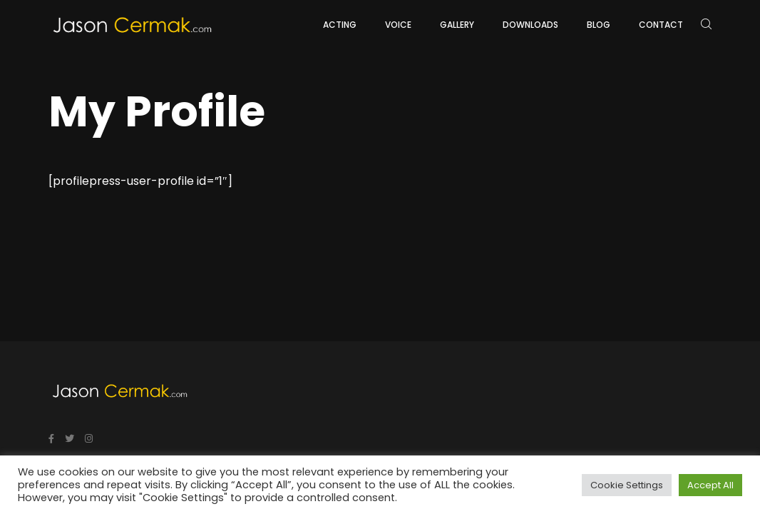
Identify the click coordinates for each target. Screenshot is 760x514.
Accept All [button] (710, 485)
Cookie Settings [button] (626, 485)
